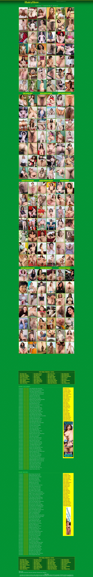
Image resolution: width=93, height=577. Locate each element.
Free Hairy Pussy (39, 572)
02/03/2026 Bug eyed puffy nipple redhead (29, 544)
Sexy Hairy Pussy (38, 381)
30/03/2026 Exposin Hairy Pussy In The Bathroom (31, 506)
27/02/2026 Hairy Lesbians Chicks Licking (30, 463)
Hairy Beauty (37, 377)
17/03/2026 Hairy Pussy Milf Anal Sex (29, 524)
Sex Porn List (54, 5)
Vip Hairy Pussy (37, 375)
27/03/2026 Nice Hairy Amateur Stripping (29, 425)
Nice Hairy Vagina (46, 93)
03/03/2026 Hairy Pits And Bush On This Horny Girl (31, 458)
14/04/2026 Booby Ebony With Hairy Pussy (30, 486)
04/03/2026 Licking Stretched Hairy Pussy (30, 456)
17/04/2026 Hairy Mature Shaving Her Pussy (30, 391)
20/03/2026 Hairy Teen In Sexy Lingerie (29, 434)
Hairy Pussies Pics (52, 381)
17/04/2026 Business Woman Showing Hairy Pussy (31, 389)
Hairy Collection (21, 572)
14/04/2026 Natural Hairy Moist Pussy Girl (30, 400)
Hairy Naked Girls (65, 383)
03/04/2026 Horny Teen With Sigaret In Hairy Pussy (31, 501)
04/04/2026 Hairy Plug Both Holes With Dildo (30, 414)
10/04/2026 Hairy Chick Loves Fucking (29, 406)
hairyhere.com (70, 575)
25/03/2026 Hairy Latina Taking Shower (29, 513)
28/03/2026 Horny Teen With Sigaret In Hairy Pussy (31, 509)
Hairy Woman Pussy (46, 180)
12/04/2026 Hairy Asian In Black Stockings (29, 489)
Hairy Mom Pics (37, 379)
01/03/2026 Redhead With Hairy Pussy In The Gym (31, 460)
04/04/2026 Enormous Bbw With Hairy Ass (29, 499)
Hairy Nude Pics (65, 375)
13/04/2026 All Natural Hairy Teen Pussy (29, 402)
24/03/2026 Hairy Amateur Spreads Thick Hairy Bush (31, 514)
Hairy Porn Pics (51, 373)
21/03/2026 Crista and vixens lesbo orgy (29, 519)
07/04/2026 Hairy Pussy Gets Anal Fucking (29, 495)
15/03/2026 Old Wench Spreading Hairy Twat (30, 441)
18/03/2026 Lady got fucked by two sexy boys (30, 523)
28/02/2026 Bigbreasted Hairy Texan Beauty (30, 547)
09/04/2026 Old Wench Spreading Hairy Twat (30, 407)
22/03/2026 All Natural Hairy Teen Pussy (29, 432)
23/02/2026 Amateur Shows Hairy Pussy (29, 469)
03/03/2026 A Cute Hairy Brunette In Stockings (30, 543)
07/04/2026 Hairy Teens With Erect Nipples (30, 410)
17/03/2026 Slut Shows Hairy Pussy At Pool (30, 438)
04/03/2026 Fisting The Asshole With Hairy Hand (31, 542)
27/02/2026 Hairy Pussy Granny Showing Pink (30, 549)
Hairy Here (30, 572)
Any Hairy (63, 381)
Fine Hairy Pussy (64, 268)
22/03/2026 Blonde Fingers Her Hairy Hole (29, 517)
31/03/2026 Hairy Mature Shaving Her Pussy (30, 419)
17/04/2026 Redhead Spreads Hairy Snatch (29, 475)
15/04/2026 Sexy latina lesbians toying (29, 483)
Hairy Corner (64, 377)
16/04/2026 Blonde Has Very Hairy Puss (29, 396)
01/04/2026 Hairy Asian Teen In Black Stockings (30, 504)
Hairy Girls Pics (46, 268)
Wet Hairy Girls (51, 377)
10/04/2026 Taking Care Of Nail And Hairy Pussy (31, 491)
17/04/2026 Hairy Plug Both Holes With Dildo (30, 388)
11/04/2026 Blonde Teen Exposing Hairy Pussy (30, 404)
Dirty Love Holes (28, 180)
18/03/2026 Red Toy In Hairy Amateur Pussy (30, 437)
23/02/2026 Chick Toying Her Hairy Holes (29, 554)
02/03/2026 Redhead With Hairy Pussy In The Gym (31, 459)
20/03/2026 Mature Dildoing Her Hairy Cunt (30, 520)
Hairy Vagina (64, 180)
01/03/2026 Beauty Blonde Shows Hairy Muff (30, 546)
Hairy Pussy (37, 376)
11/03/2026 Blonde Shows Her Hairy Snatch (30, 532)
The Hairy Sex (27, 93)
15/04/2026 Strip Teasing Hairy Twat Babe (30, 398)
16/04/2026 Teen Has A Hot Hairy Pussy (29, 395)
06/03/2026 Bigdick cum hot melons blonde (30, 539)
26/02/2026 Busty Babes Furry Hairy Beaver (30, 550)
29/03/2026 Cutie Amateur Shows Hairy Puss (30, 508)
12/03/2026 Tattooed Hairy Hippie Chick (29, 445)
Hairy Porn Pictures (66, 376)
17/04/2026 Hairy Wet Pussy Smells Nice (29, 479)
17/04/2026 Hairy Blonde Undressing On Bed (30, 476)
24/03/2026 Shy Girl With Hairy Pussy (29, 429)
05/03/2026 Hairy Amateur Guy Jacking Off (30, 455)
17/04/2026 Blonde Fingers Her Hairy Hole (29, 474)
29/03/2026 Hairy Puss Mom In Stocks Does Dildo (31, 422)
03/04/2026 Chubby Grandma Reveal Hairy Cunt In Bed (32, 415)
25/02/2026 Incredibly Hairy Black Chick (29, 466)
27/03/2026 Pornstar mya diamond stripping (30, 510)
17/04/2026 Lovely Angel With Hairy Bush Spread (31, 393)
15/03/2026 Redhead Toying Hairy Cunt (29, 527)
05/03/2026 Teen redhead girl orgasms (29, 540)
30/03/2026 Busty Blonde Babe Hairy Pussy (30, 421)
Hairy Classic (51, 375)
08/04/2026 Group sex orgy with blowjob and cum (31, 494)
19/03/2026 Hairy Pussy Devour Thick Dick (30, 521)
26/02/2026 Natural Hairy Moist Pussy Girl (30, 464)
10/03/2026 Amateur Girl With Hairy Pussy (30, 448)
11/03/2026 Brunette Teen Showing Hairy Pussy (31, 447)
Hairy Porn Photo (52, 379)
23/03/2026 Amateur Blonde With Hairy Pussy (30, 430)
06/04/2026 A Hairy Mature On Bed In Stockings (31, 497)
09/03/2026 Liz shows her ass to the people (29, 535)
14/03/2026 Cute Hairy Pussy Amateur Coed (30, 528)
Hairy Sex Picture (65, 380)
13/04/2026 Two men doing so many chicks (29, 487)
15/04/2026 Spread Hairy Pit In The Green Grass (30, 484)
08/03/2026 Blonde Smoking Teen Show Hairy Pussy (32, 451)
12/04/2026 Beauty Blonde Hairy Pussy (29, 403)
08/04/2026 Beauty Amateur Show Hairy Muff (30, 408)
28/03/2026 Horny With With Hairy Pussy (29, 423)
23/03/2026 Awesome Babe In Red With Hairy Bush (31, 516)
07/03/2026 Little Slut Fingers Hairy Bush (29, 538)
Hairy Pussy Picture (52, 380)
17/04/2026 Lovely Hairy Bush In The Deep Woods (31, 392)
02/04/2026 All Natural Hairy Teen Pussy (29, 417)
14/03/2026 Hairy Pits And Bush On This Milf (30, 443)
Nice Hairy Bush (51, 376)
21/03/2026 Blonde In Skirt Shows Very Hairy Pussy (31, 433)
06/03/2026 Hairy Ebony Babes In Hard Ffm (30, 453)
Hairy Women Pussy (27, 268)
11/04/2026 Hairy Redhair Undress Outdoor (30, 490)
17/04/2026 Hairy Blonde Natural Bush (29, 478)
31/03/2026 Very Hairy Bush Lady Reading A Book (31, 505)
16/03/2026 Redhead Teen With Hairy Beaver (30, 525)
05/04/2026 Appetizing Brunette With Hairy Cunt (31, 498)
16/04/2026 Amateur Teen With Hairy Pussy (30, 480)
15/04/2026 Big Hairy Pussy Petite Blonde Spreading (32, 399)
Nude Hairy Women (52, 383)
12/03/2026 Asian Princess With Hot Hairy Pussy (31, 531)
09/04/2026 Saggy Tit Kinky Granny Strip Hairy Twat (31, 493)
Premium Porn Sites (46, 5)
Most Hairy (64, 379)
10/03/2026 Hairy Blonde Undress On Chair (30, 534)
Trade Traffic (46, 574)
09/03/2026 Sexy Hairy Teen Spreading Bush (30, 449)
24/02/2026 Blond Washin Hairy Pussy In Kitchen (31, 553)
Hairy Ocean (26, 572)
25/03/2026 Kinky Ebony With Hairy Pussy (30, 428)
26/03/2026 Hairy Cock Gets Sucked (28, 426)
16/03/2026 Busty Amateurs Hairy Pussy (29, 440)
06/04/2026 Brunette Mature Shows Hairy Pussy (31, 411)
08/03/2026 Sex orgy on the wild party (29, 536)
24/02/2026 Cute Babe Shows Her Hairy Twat (30, 467)
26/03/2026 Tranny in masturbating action (29, 512)
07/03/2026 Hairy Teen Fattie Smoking (29, 452)
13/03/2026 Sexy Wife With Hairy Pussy (29, 529)
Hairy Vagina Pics (38, 380)
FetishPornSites (38, 5)
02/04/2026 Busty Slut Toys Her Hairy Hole (30, 502)
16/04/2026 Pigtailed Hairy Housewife (29, 482)
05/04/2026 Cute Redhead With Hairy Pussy (30, 413)
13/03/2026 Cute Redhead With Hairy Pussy (30, 444)
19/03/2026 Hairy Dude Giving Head (29, 436)
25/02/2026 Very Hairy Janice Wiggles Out (29, 551)
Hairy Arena (34, 572)
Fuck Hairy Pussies (64, 93)
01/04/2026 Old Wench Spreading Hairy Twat (30, 418)
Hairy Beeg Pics (65, 373)
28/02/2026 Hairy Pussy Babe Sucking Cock (30, 462)
